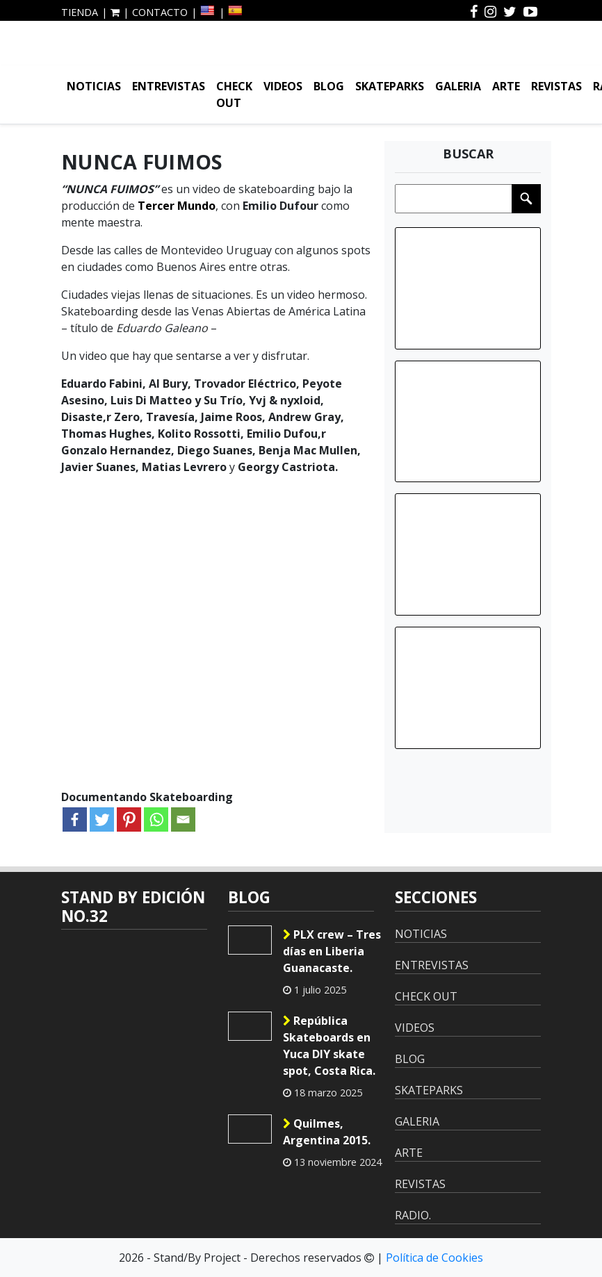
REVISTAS (556, 86)
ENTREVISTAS (168, 86)
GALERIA (458, 86)
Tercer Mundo (176, 205)
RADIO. (413, 1215)
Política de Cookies (434, 1257)
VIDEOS (282, 86)
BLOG (329, 86)
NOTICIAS (94, 86)
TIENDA (79, 12)
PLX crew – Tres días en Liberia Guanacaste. (332, 951)
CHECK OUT (234, 94)
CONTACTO (160, 12)
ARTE (506, 86)
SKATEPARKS (389, 86)
